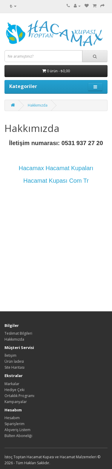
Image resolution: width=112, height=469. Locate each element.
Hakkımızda (37, 105)
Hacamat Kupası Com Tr (56, 180)
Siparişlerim (14, 423)
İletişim (10, 355)
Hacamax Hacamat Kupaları (56, 168)
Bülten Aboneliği (18, 435)
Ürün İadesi (14, 361)
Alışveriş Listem (17, 429)
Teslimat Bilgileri (18, 333)
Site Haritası (14, 367)
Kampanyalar (15, 401)
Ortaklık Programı (19, 395)
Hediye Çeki (14, 389)
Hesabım (12, 417)
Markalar (11, 383)
